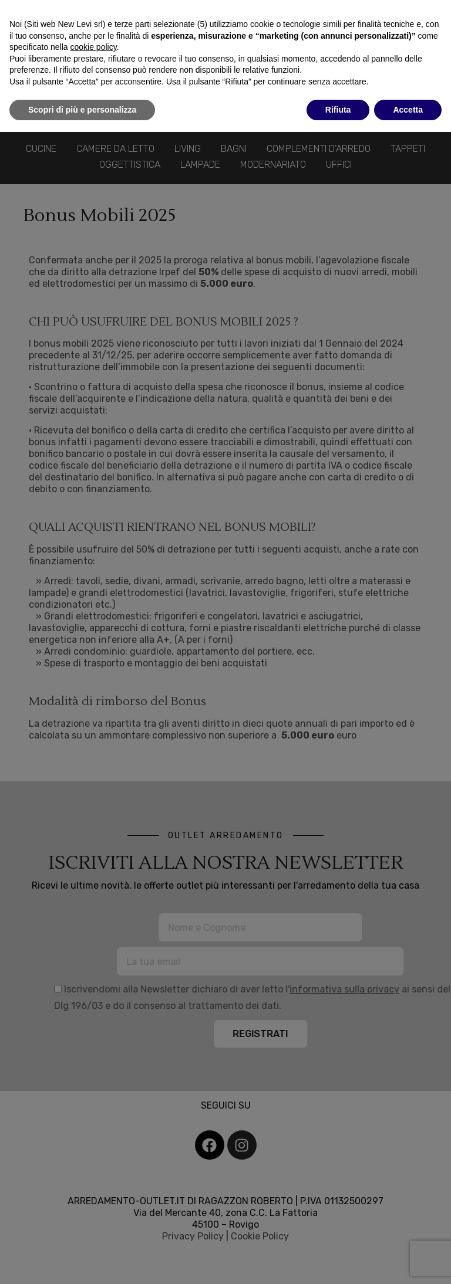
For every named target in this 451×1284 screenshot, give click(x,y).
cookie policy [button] (93, 47)
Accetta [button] (408, 109)
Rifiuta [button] (338, 109)
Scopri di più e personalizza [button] (82, 109)
